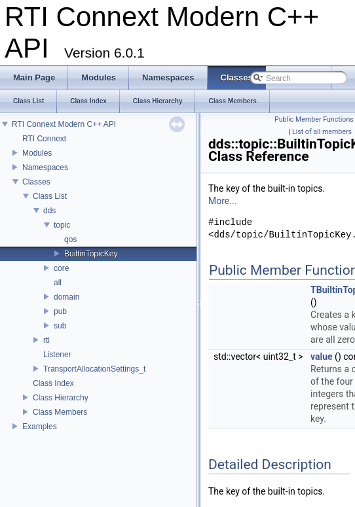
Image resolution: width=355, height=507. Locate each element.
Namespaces (45, 167)
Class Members (60, 412)
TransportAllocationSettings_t (94, 369)
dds (49, 210)
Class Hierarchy (60, 397)
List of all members (322, 132)
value (321, 356)
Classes (36, 181)
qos (70, 239)
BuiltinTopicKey (90, 253)
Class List (50, 196)
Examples (39, 426)
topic (62, 225)
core (61, 268)
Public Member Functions (314, 119)
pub (60, 311)
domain (66, 297)
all (58, 282)
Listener (57, 354)
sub (60, 325)
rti (46, 340)
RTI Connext (44, 138)
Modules (37, 153)
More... (222, 201)
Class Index (53, 383)
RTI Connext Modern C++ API (64, 124)
